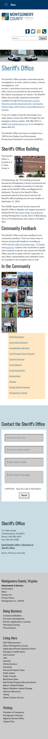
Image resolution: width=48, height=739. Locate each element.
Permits (12, 382)
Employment (14, 376)
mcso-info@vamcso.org (17, 124)
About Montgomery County (15, 646)
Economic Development (13, 619)
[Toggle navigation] (6, 4)
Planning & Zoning (11, 625)
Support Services (16, 359)
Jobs (5, 658)
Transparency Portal (18, 393)
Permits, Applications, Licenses (17, 622)
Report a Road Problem (13, 685)
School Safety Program (19, 387)
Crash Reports (15, 365)
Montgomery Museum (13, 715)
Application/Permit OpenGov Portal (19, 649)
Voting (6, 695)
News (4, 592)
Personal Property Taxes (14, 670)
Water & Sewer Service (13, 698)
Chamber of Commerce (13, 712)
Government (7, 589)
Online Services (10, 664)
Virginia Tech (9, 722)
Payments (7, 667)
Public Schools (9, 676)
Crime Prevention (17, 371)
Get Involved (8, 655)
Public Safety (9, 673)
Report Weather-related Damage (17, 688)
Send (24, 495)
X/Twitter (40, 244)
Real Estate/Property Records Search (19, 682)
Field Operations (16, 337)
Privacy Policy (8, 598)
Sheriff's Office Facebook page (21, 244)
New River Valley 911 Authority (29, 213)
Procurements (9, 628)
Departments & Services (12, 586)
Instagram (9, 248)
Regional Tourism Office (13, 719)
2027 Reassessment (12, 643)
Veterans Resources (12, 692)
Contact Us (7, 595)
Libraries (7, 661)
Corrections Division (18, 343)
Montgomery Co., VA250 (13, 601)
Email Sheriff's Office (11, 545)
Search (42, 38)
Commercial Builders (12, 616)
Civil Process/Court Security (22, 354)
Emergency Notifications (14, 652)
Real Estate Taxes (10, 679)
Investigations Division (19, 348)
